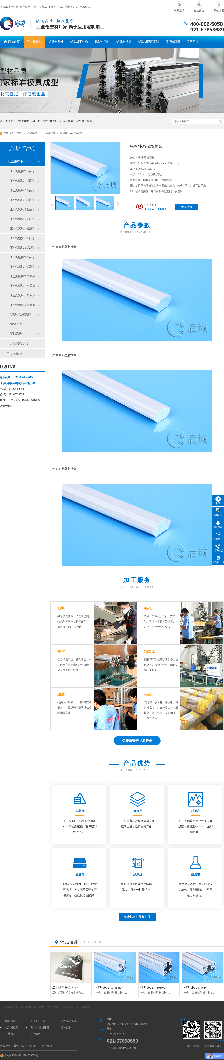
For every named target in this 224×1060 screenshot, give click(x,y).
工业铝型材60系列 (22, 247)
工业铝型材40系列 (22, 219)
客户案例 (66, 1027)
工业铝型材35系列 (22, 209)
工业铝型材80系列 (22, 257)
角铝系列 (16, 324)
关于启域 (193, 41)
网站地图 (219, 6)
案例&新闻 (173, 41)
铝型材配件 (56, 41)
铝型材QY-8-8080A (152, 987)
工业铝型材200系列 (22, 305)
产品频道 (32, 133)
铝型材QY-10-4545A (109, 987)
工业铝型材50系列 (22, 238)
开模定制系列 (19, 343)
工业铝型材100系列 (22, 276)
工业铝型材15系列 (22, 171)
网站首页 (10, 1021)
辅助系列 (16, 333)
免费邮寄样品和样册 (137, 916)
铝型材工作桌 (84, 121)
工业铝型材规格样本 (65, 987)
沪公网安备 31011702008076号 (19, 1055)
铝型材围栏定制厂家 (28, 121)
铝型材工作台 (79, 41)
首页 (20, 133)
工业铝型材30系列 (22, 200)
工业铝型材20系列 (22, 190)
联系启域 (179, 6)
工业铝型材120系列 (22, 285)
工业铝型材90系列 (22, 266)
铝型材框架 (123, 41)
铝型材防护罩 (69, 1021)
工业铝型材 (34, 41)
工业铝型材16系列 (22, 180)
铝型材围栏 (102, 41)
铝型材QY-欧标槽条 (71, 133)
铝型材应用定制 (148, 41)
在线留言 (199, 6)
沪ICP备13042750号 (26, 1045)
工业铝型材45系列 (22, 228)
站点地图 (36, 1033)
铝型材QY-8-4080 (195, 987)
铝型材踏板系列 (20, 314)
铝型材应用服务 (40, 1027)
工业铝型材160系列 (22, 295)
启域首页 (14, 41)
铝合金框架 (66, 121)
